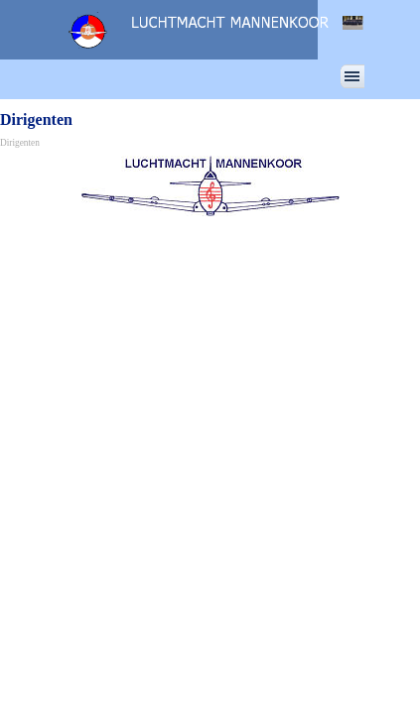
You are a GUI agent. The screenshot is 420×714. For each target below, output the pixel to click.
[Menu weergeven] (352, 76)
